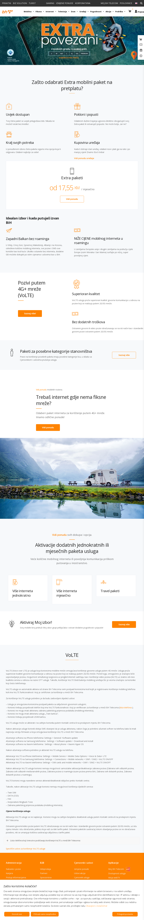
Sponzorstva (45, 877)
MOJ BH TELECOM (109, 3)
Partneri (43, 873)
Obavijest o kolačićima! (96, 905)
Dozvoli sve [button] (17, 914)
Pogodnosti (97, 11)
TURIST (32, 3)
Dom (74, 11)
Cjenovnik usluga (81, 877)
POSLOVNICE (126, 3)
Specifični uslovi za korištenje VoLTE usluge (25, 848)
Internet (51, 11)
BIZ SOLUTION (20, 3)
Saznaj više (124, 355)
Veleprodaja (45, 869)
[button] (130, 10)
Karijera (9, 873)
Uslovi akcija (79, 873)
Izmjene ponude (81, 869)
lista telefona (126, 707)
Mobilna (29, 11)
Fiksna (40, 11)
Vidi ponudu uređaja (84, 158)
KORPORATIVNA (82, 3)
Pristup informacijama (16, 877)
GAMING (50, 3)
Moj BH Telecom (119, 869)
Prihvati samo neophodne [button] (45, 914)
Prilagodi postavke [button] (125, 914)
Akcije (110, 11)
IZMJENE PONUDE (64, 3)
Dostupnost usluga (117, 873)
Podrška (120, 11)
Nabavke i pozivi (13, 869)
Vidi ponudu (72, 199)
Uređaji (84, 11)
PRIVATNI (6, 3)
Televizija (64, 11)
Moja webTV (114, 877)
